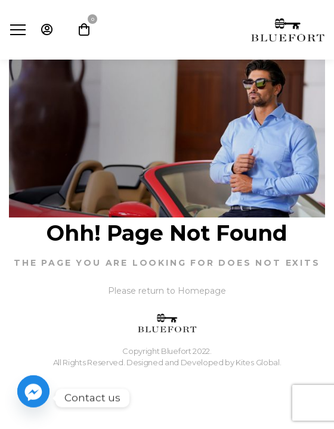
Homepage (202, 290)
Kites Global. (258, 362)
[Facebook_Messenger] (33, 398)
